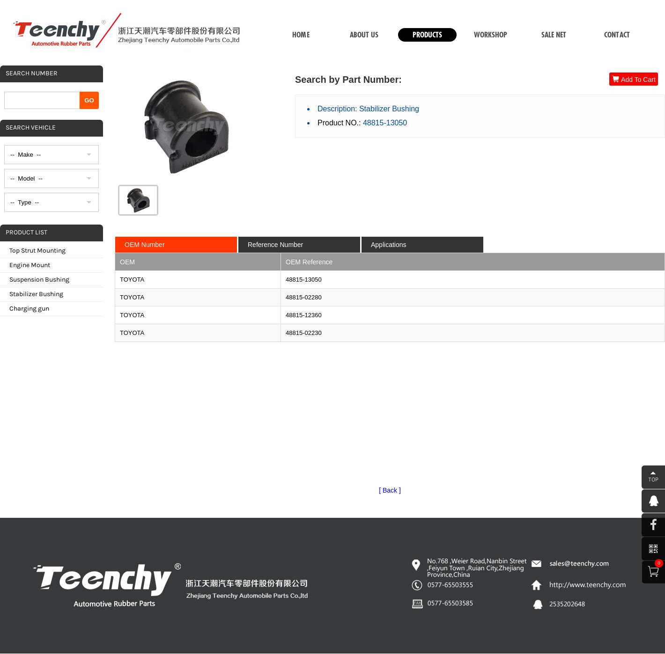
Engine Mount (29, 265)
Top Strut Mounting (37, 250)
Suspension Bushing (39, 279)
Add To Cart (634, 79)
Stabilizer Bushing (36, 294)
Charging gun (29, 308)
